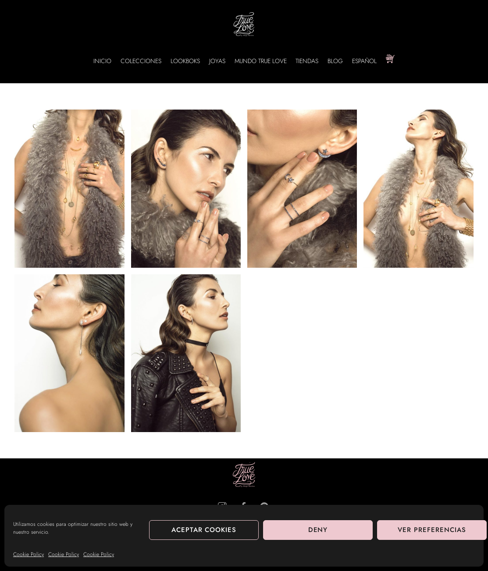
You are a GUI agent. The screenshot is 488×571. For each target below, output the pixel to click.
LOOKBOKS (185, 61)
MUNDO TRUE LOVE (261, 61)
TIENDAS (307, 61)
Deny (318, 530)
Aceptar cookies (204, 530)
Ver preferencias (432, 530)
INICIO (102, 61)
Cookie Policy (28, 554)
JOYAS (217, 61)
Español (364, 61)
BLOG (335, 61)
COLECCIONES (141, 61)
